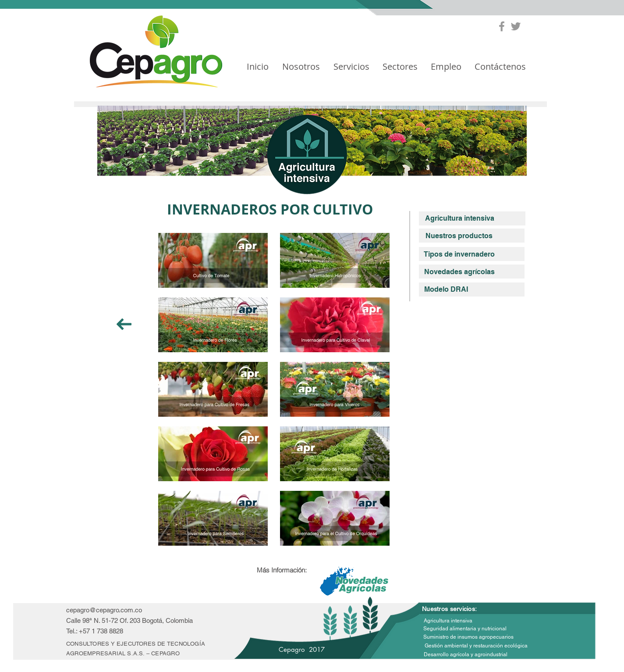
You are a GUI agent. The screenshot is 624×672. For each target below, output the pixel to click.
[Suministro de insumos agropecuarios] (468, 637)
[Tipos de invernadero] (459, 254)
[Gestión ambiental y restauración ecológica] (476, 646)
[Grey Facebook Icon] (501, 26)
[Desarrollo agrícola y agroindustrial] (465, 654)
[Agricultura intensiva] (459, 218)
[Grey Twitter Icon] (515, 26)
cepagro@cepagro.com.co (104, 610)
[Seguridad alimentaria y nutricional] (464, 629)
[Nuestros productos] (459, 236)
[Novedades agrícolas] (459, 272)
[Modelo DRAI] (446, 289)
